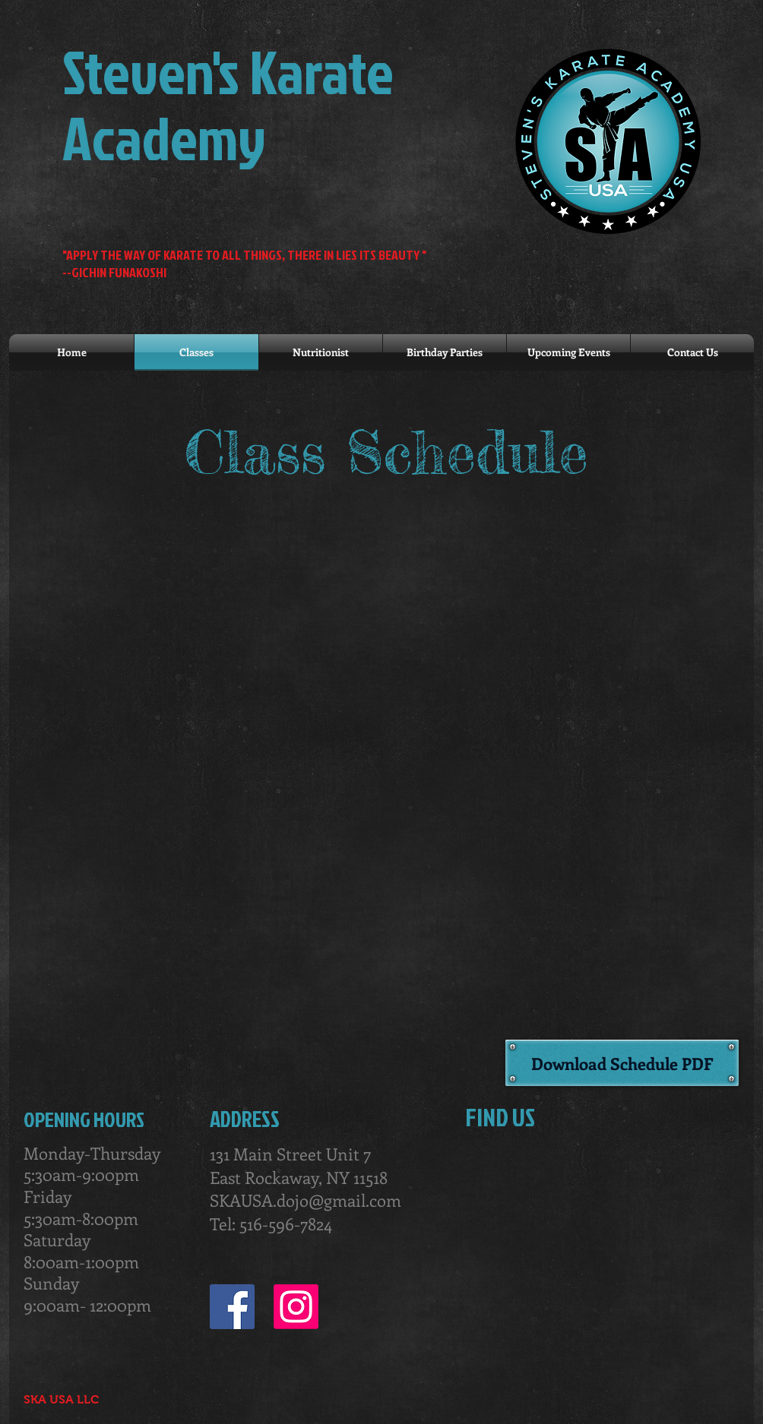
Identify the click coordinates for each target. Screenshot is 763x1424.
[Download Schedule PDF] (622, 1063)
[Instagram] (296, 1306)
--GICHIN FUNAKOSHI (114, 272)
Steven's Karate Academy (228, 104)
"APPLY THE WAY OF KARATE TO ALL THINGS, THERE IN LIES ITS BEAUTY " (244, 254)
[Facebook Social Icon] (232, 1306)
